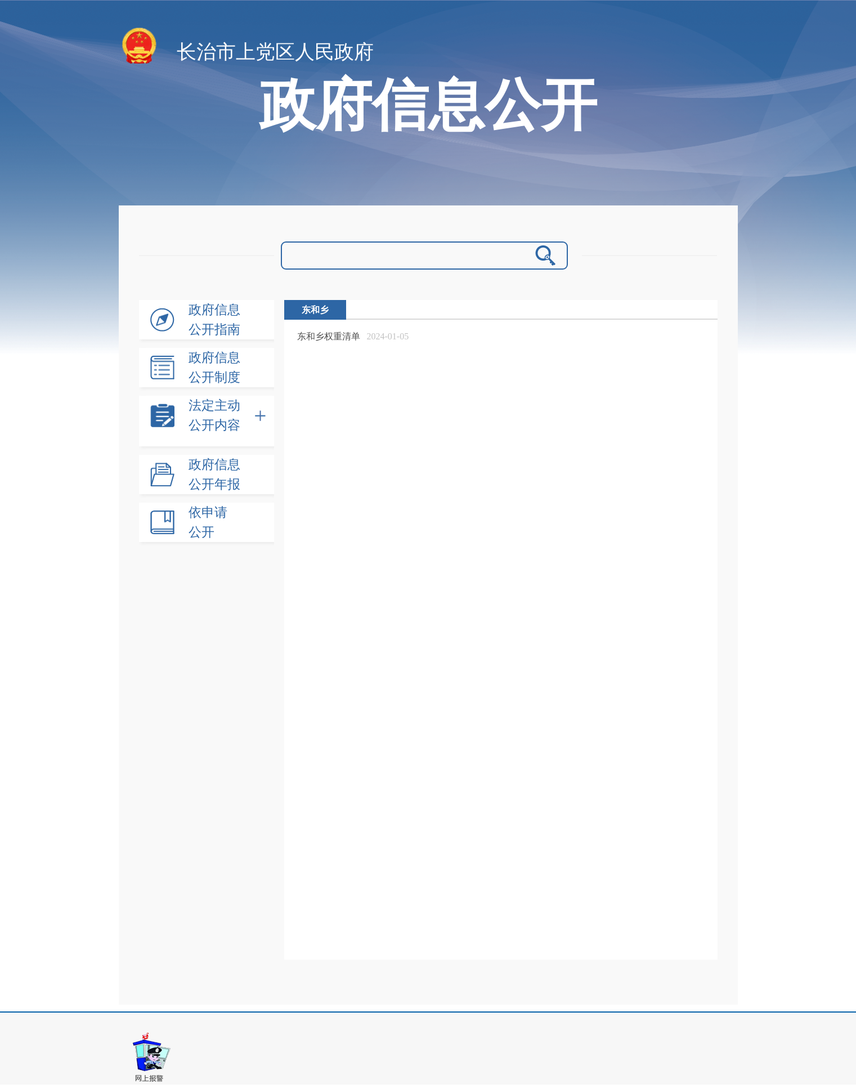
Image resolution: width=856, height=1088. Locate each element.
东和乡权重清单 (328, 336)
